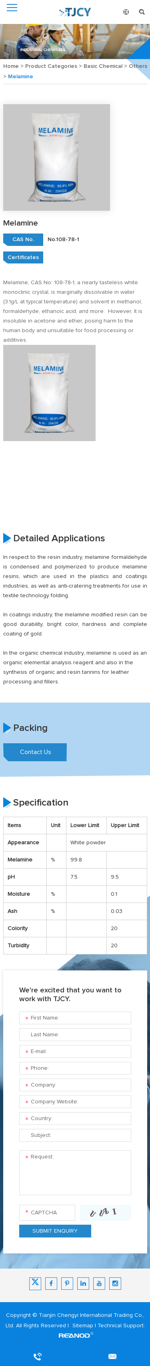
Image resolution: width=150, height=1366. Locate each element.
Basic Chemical (103, 66)
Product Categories (51, 66)
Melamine (20, 76)
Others (138, 66)
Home (11, 66)
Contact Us (35, 752)
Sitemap (82, 1325)
